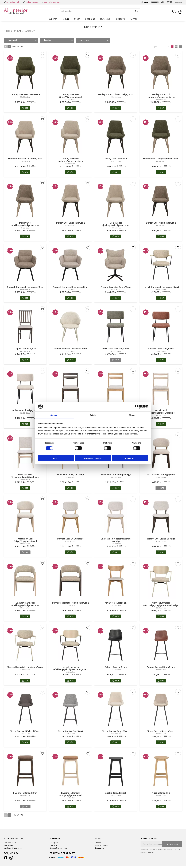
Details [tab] (93, 415)
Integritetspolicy (101, 845)
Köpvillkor (53, 845)
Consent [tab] (54, 415)
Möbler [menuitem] (65, 19)
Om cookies (99, 848)
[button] (174, 12)
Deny (56, 458)
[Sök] (136, 11)
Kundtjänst (53, 842)
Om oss (98, 842)
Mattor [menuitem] (134, 19)
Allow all (130, 458)
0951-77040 (8, 845)
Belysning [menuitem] (105, 19)
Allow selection (93, 458)
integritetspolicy (147, 852)
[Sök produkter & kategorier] (100, 11)
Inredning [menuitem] (90, 19)
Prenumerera (171, 844)
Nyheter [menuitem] (53, 19)
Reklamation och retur (58, 848)
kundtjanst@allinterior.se (14, 848)
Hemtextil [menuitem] (120, 19)
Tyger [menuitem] (77, 19)
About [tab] (131, 415)
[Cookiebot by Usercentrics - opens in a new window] (137, 407)
